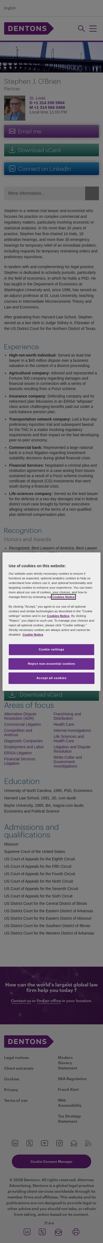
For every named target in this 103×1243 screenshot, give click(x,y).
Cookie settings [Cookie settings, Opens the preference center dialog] (51, 649)
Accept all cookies (52, 678)
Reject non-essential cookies (51, 663)
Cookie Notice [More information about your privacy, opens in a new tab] (33, 634)
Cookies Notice (63, 597)
